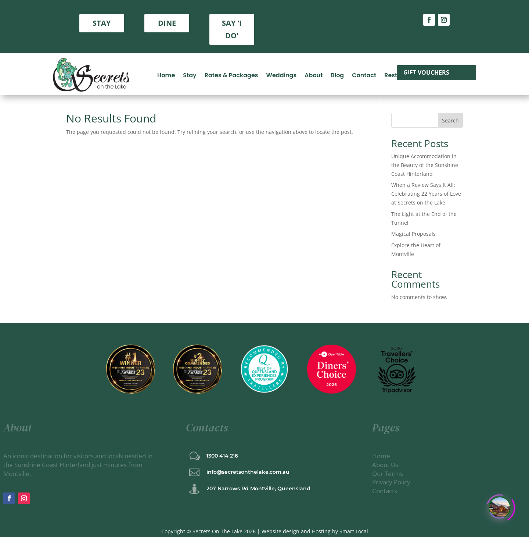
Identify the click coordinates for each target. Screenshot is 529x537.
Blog (337, 74)
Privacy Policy (391, 482)
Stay (189, 74)
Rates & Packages (231, 74)
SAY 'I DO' (232, 29)
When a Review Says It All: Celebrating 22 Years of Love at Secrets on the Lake (426, 193)
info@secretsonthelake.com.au (247, 472)
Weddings (281, 74)
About (314, 74)
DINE (167, 23)
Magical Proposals (413, 233)
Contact (364, 74)
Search (450, 120)
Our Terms (388, 473)
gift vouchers (426, 72)
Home (166, 74)
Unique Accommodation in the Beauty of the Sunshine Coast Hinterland (424, 165)
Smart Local (353, 531)
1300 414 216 (222, 455)
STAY (102, 23)
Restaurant (401, 74)
